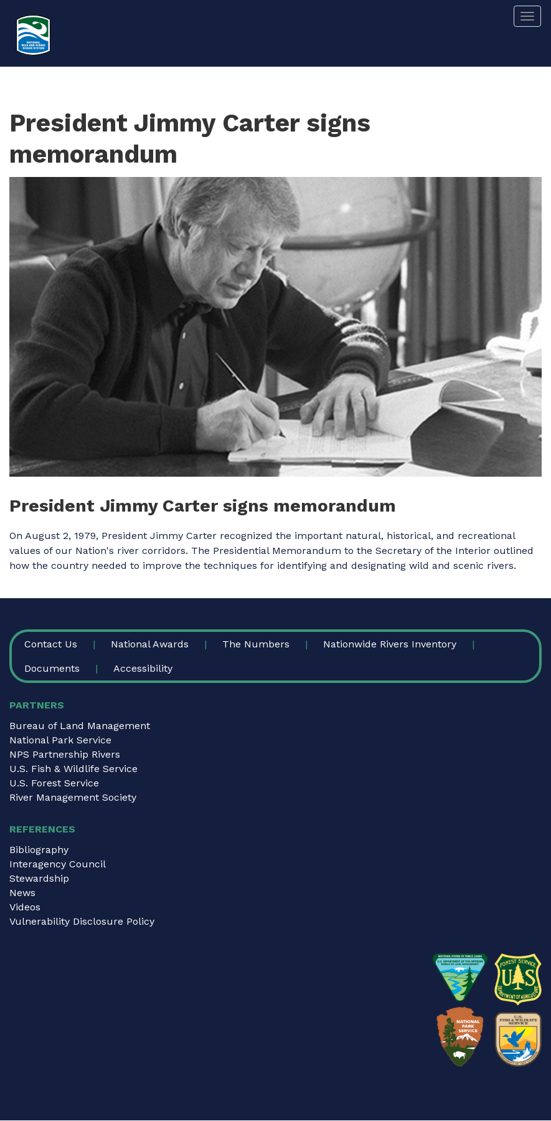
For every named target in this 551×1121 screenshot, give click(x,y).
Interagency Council (57, 864)
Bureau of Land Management (79, 725)
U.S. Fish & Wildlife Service (73, 768)
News (22, 892)
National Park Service (60, 740)
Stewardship (39, 878)
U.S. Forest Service (54, 783)
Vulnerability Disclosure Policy (81, 921)
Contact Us (50, 644)
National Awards (150, 644)
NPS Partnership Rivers (64, 754)
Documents (52, 668)
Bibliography (38, 849)
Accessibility (142, 668)
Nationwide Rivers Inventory (389, 644)
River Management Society (72, 797)
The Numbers (256, 644)
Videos (24, 907)
